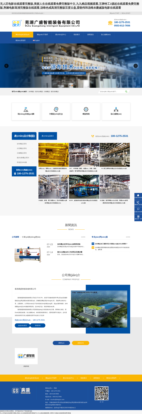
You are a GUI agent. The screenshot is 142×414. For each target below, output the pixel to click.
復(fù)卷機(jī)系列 (23, 157)
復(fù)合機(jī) (39, 91)
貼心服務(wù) (106, 34)
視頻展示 (77, 34)
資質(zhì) (81, 343)
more (83, 237)
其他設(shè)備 (22, 162)
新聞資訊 (90, 34)
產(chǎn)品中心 (60, 34)
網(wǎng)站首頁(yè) (22, 34)
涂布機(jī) (31, 91)
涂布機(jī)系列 (22, 144)
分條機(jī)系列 (22, 153)
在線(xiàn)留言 (22, 325)
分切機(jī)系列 (22, 148)
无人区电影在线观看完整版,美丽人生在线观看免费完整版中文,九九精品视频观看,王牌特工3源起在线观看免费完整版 (35, 413)
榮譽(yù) (61, 343)
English (36, 40)
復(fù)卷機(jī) (55, 91)
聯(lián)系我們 (126, 13)
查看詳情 (38, 325)
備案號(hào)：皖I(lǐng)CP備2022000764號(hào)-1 (60, 407)
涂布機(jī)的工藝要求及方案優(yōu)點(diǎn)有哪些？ (111, 244)
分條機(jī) (47, 91)
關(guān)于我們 (114, 13)
